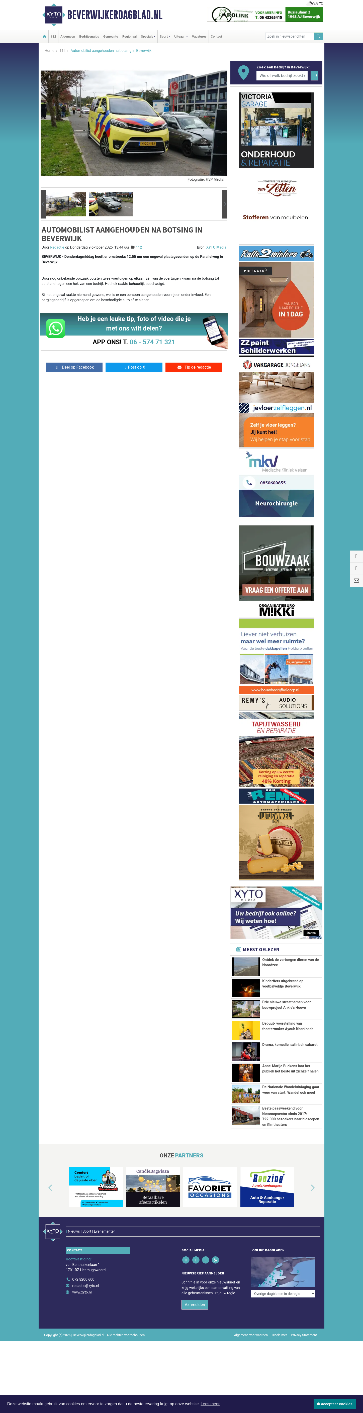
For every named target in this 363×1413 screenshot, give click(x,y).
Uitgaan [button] (179, 36)
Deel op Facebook (74, 367)
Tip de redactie (194, 367)
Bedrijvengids (89, 36)
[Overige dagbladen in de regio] (283, 1258)
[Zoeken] (318, 36)
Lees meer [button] (210, 1404)
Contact (216, 36)
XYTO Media (216, 247)
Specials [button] (147, 36)
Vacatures (199, 36)
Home (49, 51)
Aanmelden (195, 1294)
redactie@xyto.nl (85, 1275)
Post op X (134, 367)
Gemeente (110, 36)
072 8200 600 (83, 1269)
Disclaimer (279, 1324)
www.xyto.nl (82, 1282)
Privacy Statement (304, 1324)
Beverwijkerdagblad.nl (114, 14)
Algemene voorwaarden (251, 1324)
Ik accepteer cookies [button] (334, 1404)
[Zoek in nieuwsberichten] (289, 36)
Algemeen (67, 36)
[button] (43, 204)
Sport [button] (164, 36)
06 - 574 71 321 (152, 342)
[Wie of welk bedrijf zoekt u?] (282, 75)
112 (53, 36)
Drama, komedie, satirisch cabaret (289, 1045)
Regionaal (129, 36)
